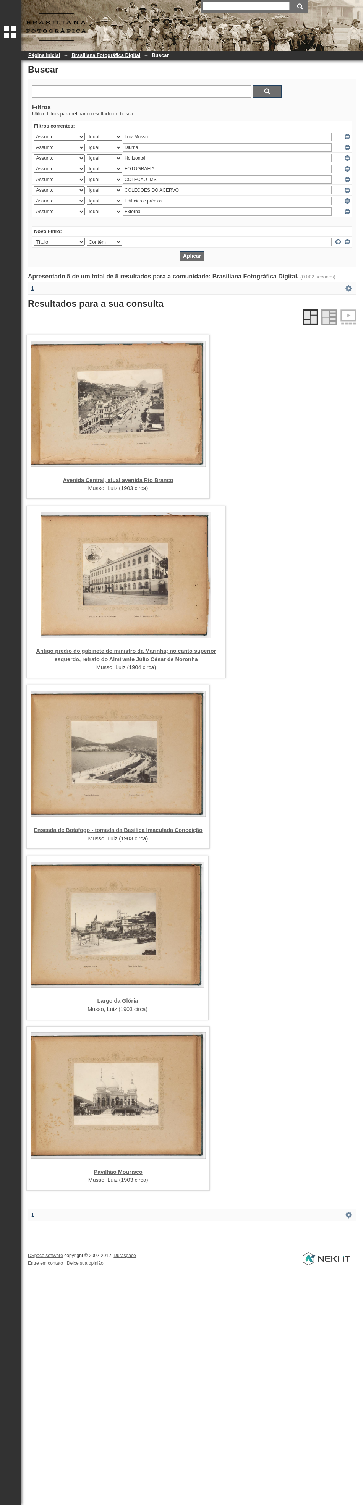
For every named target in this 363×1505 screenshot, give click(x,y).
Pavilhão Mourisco (118, 1172)
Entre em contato (45, 1263)
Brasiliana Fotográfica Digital (105, 55)
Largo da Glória (117, 1001)
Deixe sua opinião (85, 1263)
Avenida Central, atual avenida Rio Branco (118, 480)
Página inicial (44, 55)
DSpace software (45, 1255)
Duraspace (124, 1255)
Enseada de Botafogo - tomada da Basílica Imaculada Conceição (118, 830)
